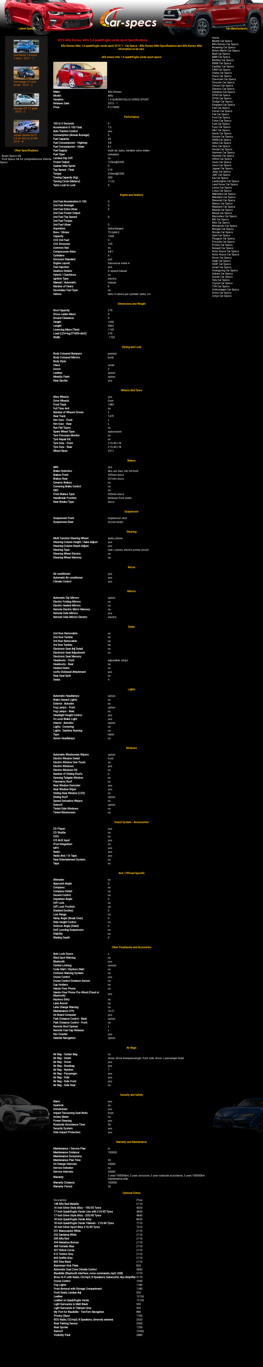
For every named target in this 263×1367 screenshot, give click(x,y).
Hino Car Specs (221, 146)
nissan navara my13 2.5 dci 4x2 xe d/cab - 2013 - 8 (26, 138)
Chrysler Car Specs (223, 82)
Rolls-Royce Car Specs (225, 254)
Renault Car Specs (222, 248)
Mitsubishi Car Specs (224, 225)
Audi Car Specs (221, 53)
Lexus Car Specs (222, 187)
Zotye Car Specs (222, 296)
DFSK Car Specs (221, 98)
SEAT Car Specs (221, 264)
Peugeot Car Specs (223, 238)
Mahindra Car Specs (223, 194)
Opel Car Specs (221, 235)
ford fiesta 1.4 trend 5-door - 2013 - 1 (25, 56)
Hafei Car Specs (221, 143)
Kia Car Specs (220, 178)
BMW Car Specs (221, 63)
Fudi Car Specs (221, 123)
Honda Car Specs (222, 149)
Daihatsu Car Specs (223, 92)
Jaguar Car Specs (222, 168)
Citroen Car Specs (222, 85)
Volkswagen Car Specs (225, 289)
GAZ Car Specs (221, 130)
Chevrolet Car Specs (224, 79)
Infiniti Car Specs (222, 158)
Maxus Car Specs (222, 203)
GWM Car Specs (221, 139)
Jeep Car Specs (221, 171)
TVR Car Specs (221, 286)
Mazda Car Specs (222, 209)
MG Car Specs (220, 219)
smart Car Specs (221, 267)
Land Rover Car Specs (225, 184)
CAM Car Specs (221, 69)
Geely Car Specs (221, 133)
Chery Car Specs (221, 76)
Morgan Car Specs (223, 229)
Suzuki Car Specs (222, 276)
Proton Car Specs (222, 245)
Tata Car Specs (221, 280)
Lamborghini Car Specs (225, 181)
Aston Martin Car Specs (226, 50)
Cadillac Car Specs (223, 66)
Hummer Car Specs (223, 152)
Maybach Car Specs (223, 206)
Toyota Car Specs (222, 283)
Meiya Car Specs (222, 213)
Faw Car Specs (221, 108)
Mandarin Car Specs (223, 197)
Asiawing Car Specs (223, 47)
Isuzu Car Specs (221, 162)
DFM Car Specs (221, 95)
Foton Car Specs (221, 120)
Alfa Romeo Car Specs (225, 44)
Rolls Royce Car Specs (225, 251)
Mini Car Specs (221, 222)
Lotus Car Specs (221, 190)
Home (215, 37)
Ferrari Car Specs (222, 111)
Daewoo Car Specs (223, 88)
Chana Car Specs (222, 72)
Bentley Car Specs (223, 60)
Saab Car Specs (221, 260)
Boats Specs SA (11, 155)
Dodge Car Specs (222, 101)
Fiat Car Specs (220, 114)
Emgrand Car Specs (223, 104)
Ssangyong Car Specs (225, 270)
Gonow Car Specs (222, 136)
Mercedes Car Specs (224, 216)
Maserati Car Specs (223, 200)
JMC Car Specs (221, 174)
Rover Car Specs (222, 257)
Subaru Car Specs (222, 273)
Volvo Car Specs (221, 292)
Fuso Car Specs (221, 127)
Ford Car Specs (221, 117)
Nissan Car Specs (222, 232)
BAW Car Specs (221, 57)
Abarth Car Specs (222, 41)
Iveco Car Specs (221, 165)
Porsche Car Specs (223, 241)
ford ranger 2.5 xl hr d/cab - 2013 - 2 (25, 83)
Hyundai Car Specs (223, 155)
